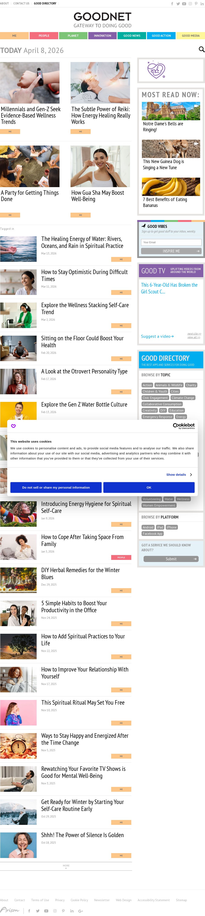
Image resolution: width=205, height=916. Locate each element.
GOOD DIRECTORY (45, 3)
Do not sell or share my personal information (56, 487)
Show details (176, 474)
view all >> (193, 337)
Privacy (60, 900)
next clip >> (194, 333)
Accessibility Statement (154, 900)
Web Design (124, 900)
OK (149, 487)
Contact (19, 900)
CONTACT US (21, 3)
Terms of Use (40, 900)
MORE (66, 865)
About (4, 900)
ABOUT (4, 3)
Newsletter (102, 900)
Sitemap (181, 900)
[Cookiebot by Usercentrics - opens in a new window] (176, 426)
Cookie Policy (79, 900)
